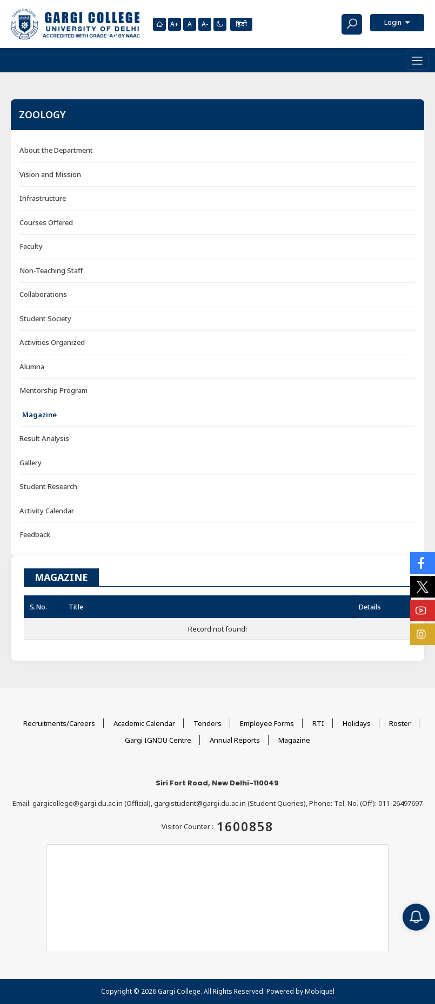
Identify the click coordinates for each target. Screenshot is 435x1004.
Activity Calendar (46, 510)
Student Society (45, 318)
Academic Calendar (144, 723)
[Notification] (416, 917)
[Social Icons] (422, 563)
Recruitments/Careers (59, 723)
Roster (400, 723)
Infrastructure (42, 198)
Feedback (34, 534)
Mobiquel (319, 991)
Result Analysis (44, 438)
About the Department (56, 150)
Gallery (30, 462)
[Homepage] (159, 24)
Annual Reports (235, 740)
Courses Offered (46, 222)
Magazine (39, 414)
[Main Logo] (75, 24)
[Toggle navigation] (417, 60)
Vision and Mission (50, 174)
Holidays (357, 723)
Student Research (48, 486)
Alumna (31, 366)
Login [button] (393, 22)
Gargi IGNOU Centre (158, 740)
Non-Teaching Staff (51, 270)
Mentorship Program (53, 390)
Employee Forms (267, 723)
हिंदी (241, 24)
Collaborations (43, 294)
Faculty (31, 246)
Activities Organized (52, 342)
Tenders (207, 723)
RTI (318, 723)
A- (205, 24)
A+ (174, 24)
